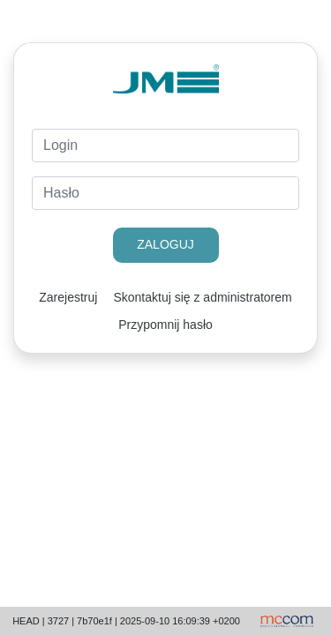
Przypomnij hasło (165, 325)
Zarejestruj (68, 297)
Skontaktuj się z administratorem (202, 297)
